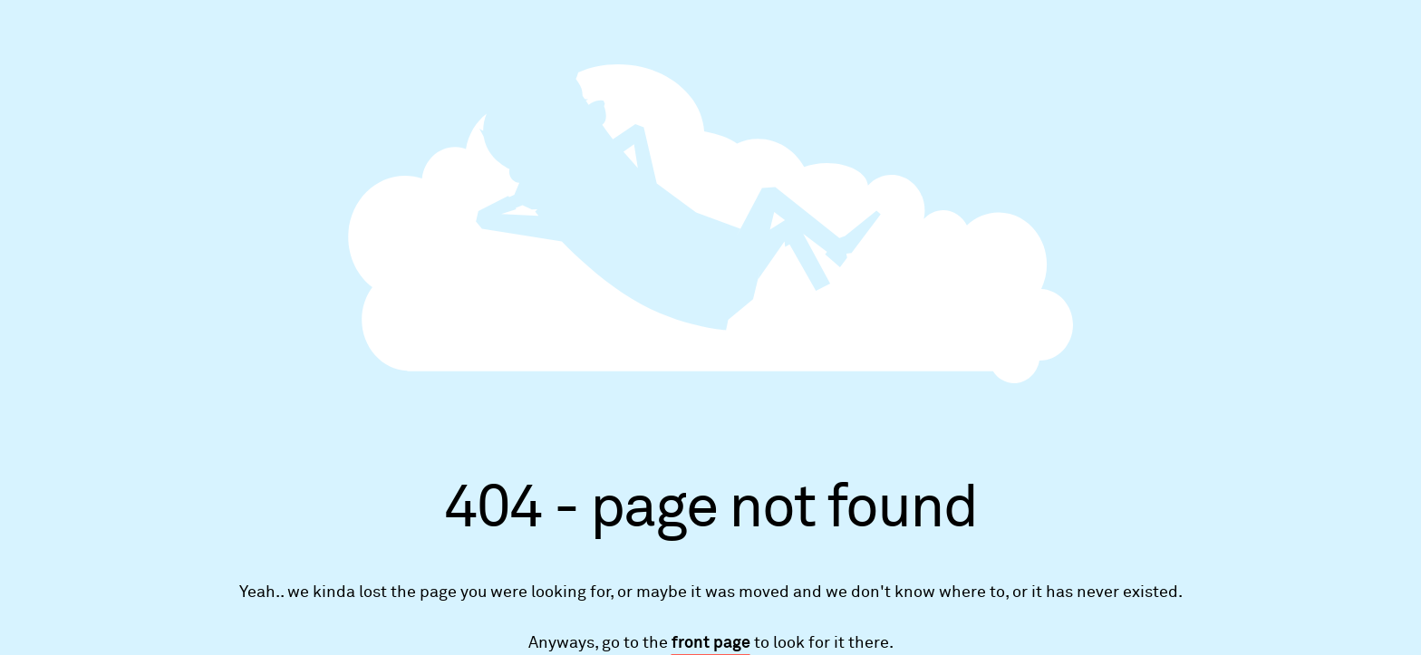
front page (711, 643)
